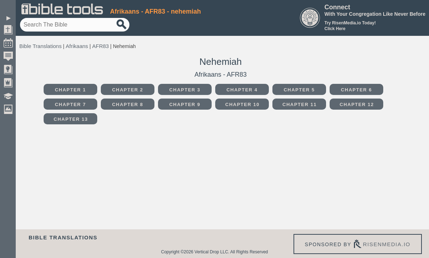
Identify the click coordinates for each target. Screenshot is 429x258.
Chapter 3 (184, 89)
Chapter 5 (299, 89)
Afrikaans (77, 46)
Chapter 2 (127, 89)
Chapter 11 (299, 104)
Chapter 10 (242, 104)
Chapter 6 (356, 89)
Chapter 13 (71, 119)
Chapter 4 (241, 89)
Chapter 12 (357, 104)
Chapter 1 (70, 89)
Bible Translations (40, 46)
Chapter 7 (70, 104)
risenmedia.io (386, 244)
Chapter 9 (184, 104)
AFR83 (100, 46)
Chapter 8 (127, 104)
